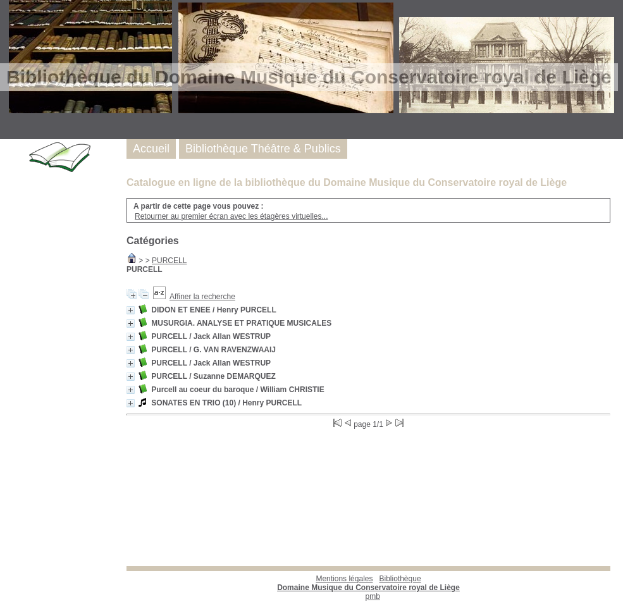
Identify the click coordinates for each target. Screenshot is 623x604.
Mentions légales (344, 578)
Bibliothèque (368, 583)
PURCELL (169, 260)
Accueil (151, 148)
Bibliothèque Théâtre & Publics (263, 148)
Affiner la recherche (202, 296)
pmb (373, 596)
